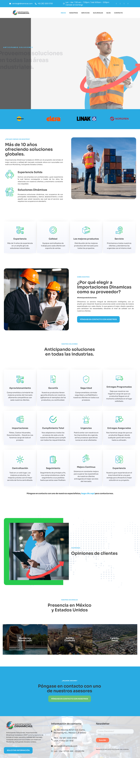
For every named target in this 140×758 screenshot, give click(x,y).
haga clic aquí (88, 493)
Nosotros (73, 13)
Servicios (85, 13)
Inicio (63, 13)
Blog (108, 13)
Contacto (118, 13)
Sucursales (98, 13)
